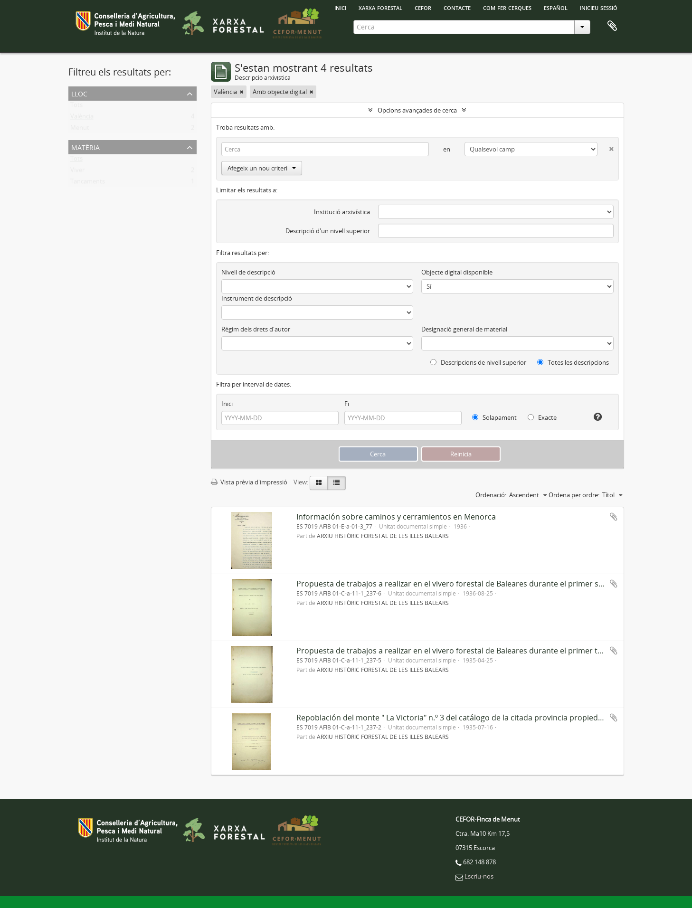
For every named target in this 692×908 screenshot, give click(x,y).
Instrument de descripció (256, 298)
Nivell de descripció (248, 272)
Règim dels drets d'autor (255, 329)
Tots (76, 107)
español (556, 7)
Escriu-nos (478, 876)
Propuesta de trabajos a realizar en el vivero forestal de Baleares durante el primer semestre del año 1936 (486, 583)
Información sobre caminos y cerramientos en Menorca (396, 516)
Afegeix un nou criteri (262, 168)
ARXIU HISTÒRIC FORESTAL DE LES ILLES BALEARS (383, 535)
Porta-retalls (612, 26)
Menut (79, 129)
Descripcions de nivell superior (478, 362)
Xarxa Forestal (380, 7)
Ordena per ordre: (574, 495)
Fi (346, 403)
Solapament (494, 417)
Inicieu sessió (598, 7)
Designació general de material (464, 329)
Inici (227, 403)
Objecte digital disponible (457, 272)
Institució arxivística (342, 212)
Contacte (457, 7)
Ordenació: (490, 495)
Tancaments (87, 183)
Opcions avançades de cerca (417, 110)
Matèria (85, 146)
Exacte (542, 417)
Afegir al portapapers (613, 516)
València (82, 118)
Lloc (79, 92)
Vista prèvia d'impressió (249, 482)
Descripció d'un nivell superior (327, 231)
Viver (77, 172)
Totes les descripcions (573, 362)
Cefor (423, 7)
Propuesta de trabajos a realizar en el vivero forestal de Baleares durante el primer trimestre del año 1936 (486, 650)
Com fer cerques (507, 7)
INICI (340, 7)
